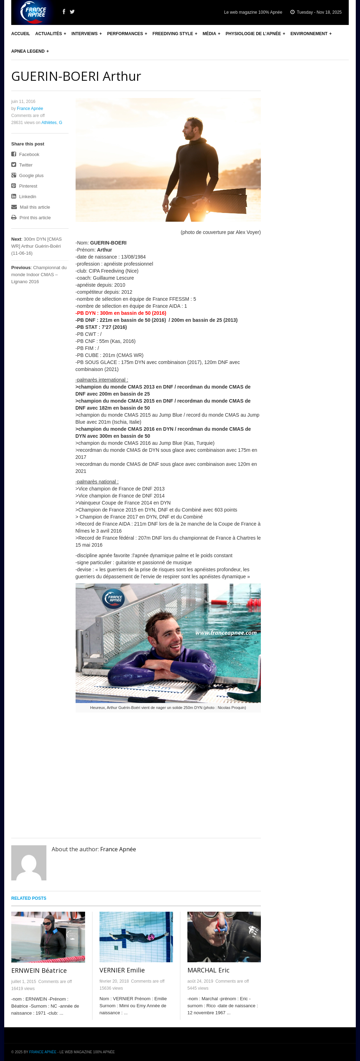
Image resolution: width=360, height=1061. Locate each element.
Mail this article (30, 207)
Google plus (27, 175)
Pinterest (24, 186)
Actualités (48, 33)
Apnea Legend (28, 51)
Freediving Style (173, 33)
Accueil (20, 33)
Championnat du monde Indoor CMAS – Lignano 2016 (39, 274)
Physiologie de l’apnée (253, 33)
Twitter (22, 165)
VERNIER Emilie (122, 970)
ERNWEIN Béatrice (39, 970)
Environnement (308, 33)
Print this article (31, 217)
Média (209, 33)
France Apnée (30, 108)
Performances (125, 33)
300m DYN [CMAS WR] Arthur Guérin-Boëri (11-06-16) (36, 246)
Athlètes (49, 122)
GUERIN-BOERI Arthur (76, 76)
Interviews (84, 33)
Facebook (25, 154)
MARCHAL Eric (208, 970)
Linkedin (23, 196)
